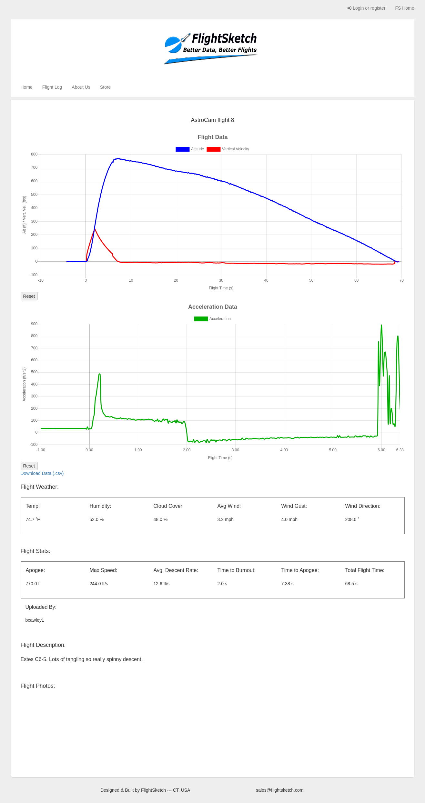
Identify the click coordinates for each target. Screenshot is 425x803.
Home (27, 87)
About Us (81, 87)
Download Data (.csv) (42, 473)
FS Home (404, 8)
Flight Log (52, 87)
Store (105, 87)
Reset (29, 296)
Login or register (366, 8)
